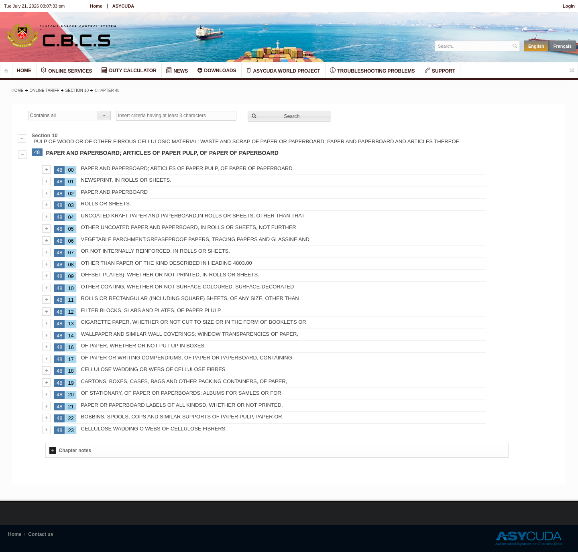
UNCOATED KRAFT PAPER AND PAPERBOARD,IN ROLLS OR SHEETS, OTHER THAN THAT (193, 216)
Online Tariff (44, 90)
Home (96, 6)
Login (569, 6)
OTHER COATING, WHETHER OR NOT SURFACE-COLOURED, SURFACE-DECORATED (187, 287)
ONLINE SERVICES (66, 70)
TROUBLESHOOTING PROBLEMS (372, 70)
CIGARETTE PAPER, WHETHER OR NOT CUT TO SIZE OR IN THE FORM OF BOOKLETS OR (193, 322)
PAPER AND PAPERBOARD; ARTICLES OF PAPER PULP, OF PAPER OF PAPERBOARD (162, 153)
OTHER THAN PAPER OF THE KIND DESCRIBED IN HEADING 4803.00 (166, 263)
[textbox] (473, 46)
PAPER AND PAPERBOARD (114, 192)
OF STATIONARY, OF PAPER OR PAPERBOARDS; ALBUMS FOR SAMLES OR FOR (181, 393)
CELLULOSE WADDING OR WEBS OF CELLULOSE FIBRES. (154, 369)
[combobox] (69, 115)
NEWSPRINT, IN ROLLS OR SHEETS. (126, 180)
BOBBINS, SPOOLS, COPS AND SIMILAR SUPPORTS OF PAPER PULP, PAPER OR (181, 417)
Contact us (40, 534)
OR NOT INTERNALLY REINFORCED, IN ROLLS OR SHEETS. (155, 251)
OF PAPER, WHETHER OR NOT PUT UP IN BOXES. (143, 346)
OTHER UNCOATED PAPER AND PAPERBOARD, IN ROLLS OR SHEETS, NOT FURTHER (188, 227)
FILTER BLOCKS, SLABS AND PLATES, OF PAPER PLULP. (151, 310)
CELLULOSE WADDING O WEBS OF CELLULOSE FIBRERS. (154, 429)
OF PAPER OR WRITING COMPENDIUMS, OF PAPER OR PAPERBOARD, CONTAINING (186, 358)
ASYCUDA (123, 6)
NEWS (177, 70)
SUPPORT (440, 70)
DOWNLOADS (216, 70)
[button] (289, 116)
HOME (24, 70)
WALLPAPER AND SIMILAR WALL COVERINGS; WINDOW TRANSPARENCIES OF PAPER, (190, 334)
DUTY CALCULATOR (129, 70)
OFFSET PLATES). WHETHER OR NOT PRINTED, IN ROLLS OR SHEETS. (170, 275)
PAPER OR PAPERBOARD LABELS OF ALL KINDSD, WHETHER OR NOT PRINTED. (182, 405)
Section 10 (77, 90)
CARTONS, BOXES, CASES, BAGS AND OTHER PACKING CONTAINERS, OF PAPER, (184, 381)
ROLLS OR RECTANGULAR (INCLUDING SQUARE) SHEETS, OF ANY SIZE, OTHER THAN (190, 298)
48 (37, 152)
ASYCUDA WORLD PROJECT (283, 70)
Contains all (43, 115)
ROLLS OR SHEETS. (106, 204)
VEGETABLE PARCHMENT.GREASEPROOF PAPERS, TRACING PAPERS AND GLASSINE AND (195, 239)
